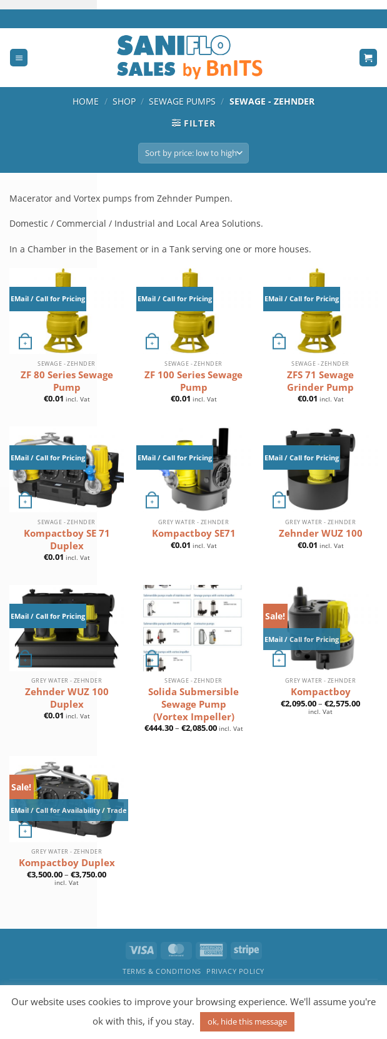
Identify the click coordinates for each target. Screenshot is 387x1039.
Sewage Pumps (182, 101)
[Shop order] (193, 153)
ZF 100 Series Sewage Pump (193, 381)
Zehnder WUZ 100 (321, 533)
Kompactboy (321, 692)
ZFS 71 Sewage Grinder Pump (320, 381)
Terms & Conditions (162, 971)
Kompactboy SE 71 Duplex (67, 539)
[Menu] (19, 58)
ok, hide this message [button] (247, 1021)
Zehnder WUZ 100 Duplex (67, 698)
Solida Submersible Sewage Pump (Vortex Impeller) (193, 704)
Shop (124, 101)
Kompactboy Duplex (67, 863)
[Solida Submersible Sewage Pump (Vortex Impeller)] (193, 628)
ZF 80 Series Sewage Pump (67, 381)
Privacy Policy (235, 971)
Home (86, 101)
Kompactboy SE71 (194, 533)
